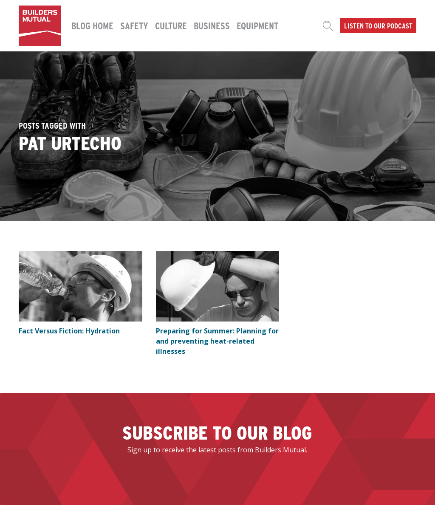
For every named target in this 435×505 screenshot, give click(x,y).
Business (212, 25)
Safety (134, 25)
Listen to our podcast (378, 25)
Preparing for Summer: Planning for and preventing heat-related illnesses (217, 341)
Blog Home (92, 25)
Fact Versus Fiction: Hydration (69, 331)
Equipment (257, 25)
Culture (171, 25)
